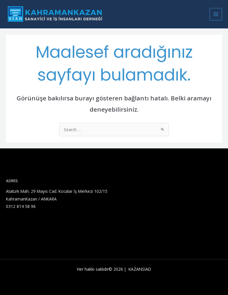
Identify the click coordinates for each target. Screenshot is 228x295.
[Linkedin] (17, 223)
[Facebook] (26, 223)
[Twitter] (8, 223)
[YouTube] (35, 223)
